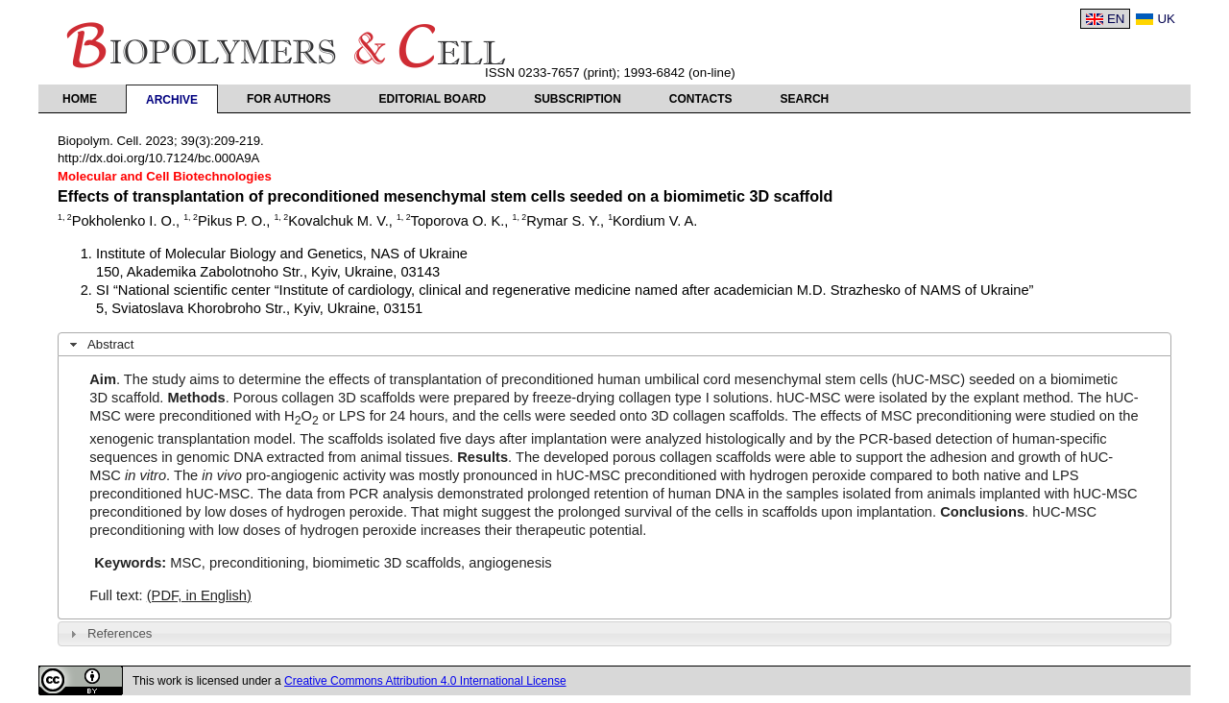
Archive (172, 100)
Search (805, 99)
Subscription (577, 99)
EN (1116, 19)
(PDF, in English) (199, 595)
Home (79, 99)
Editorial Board (433, 99)
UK (1166, 19)
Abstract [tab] (99, 344)
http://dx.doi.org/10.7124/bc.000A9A (158, 158)
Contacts (701, 99)
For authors (289, 99)
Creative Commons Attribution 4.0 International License (425, 681)
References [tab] (109, 634)
